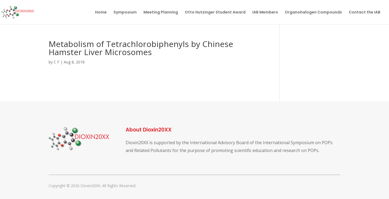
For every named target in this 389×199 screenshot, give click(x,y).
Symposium (125, 12)
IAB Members (265, 12)
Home (101, 12)
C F (56, 62)
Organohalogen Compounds (313, 12)
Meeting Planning (160, 12)
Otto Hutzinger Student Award (215, 12)
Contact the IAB (364, 12)
